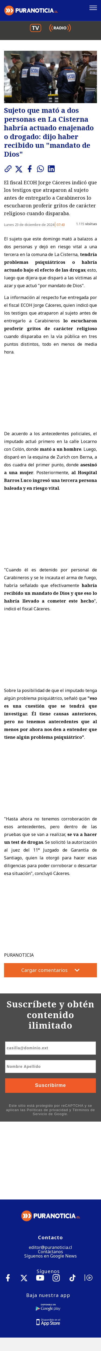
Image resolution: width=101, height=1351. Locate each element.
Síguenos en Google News (50, 1178)
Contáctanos (50, 1174)
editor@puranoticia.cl (50, 1170)
